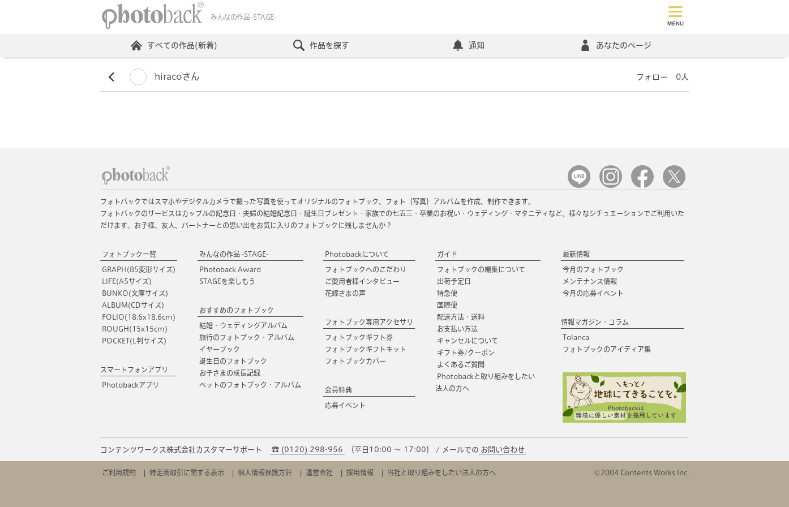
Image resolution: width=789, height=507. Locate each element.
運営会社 (319, 472)
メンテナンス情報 (590, 281)
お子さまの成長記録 (229, 372)
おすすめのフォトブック (236, 310)
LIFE (127, 281)
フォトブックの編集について (481, 269)
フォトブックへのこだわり (365, 269)
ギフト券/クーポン (466, 352)
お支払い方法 (457, 328)
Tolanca (576, 337)
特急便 (447, 293)
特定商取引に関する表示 (186, 472)
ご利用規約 (119, 472)
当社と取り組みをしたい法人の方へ (441, 472)
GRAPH (138, 269)
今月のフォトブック (593, 269)
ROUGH (135, 328)
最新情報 (576, 254)
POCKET (134, 340)
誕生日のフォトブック (233, 361)
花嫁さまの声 (345, 293)
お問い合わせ (503, 449)
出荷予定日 (454, 281)
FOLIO (138, 316)
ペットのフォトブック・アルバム (250, 384)
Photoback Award (230, 269)
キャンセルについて (467, 340)
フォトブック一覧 (129, 254)
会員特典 (338, 389)
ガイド (447, 254)
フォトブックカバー (355, 361)
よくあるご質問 (460, 364)
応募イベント (345, 405)
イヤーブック (219, 349)
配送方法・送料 (460, 316)
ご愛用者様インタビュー (362, 281)
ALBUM (133, 305)
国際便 (447, 305)
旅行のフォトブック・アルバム (246, 337)
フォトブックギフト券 (359, 337)
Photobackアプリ (130, 384)
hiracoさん (164, 76)
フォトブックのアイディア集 (607, 349)
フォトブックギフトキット (365, 349)
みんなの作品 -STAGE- (233, 254)
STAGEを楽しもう (227, 281)
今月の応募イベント (593, 293)
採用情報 (360, 472)
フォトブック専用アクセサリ (369, 322)
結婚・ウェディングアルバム (243, 325)
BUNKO (135, 293)
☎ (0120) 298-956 (307, 449)
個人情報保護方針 (265, 472)
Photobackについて (357, 254)
